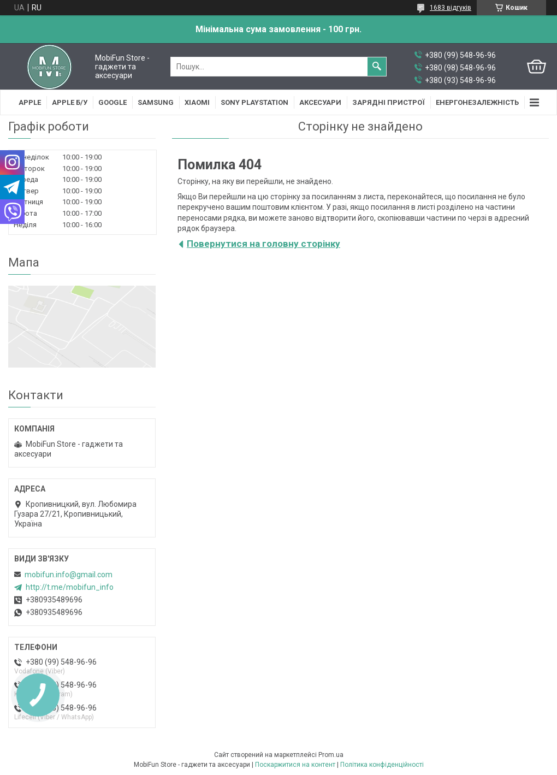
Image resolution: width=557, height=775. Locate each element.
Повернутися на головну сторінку (263, 243)
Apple (30, 102)
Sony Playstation (254, 102)
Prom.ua (330, 755)
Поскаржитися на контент (295, 764)
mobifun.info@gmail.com (68, 574)
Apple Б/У (69, 102)
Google (112, 102)
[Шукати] (377, 66)
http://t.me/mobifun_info (70, 587)
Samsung (156, 102)
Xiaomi (197, 102)
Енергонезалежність (477, 102)
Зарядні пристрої (388, 102)
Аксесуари (320, 102)
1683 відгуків (450, 7)
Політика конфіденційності (382, 764)
